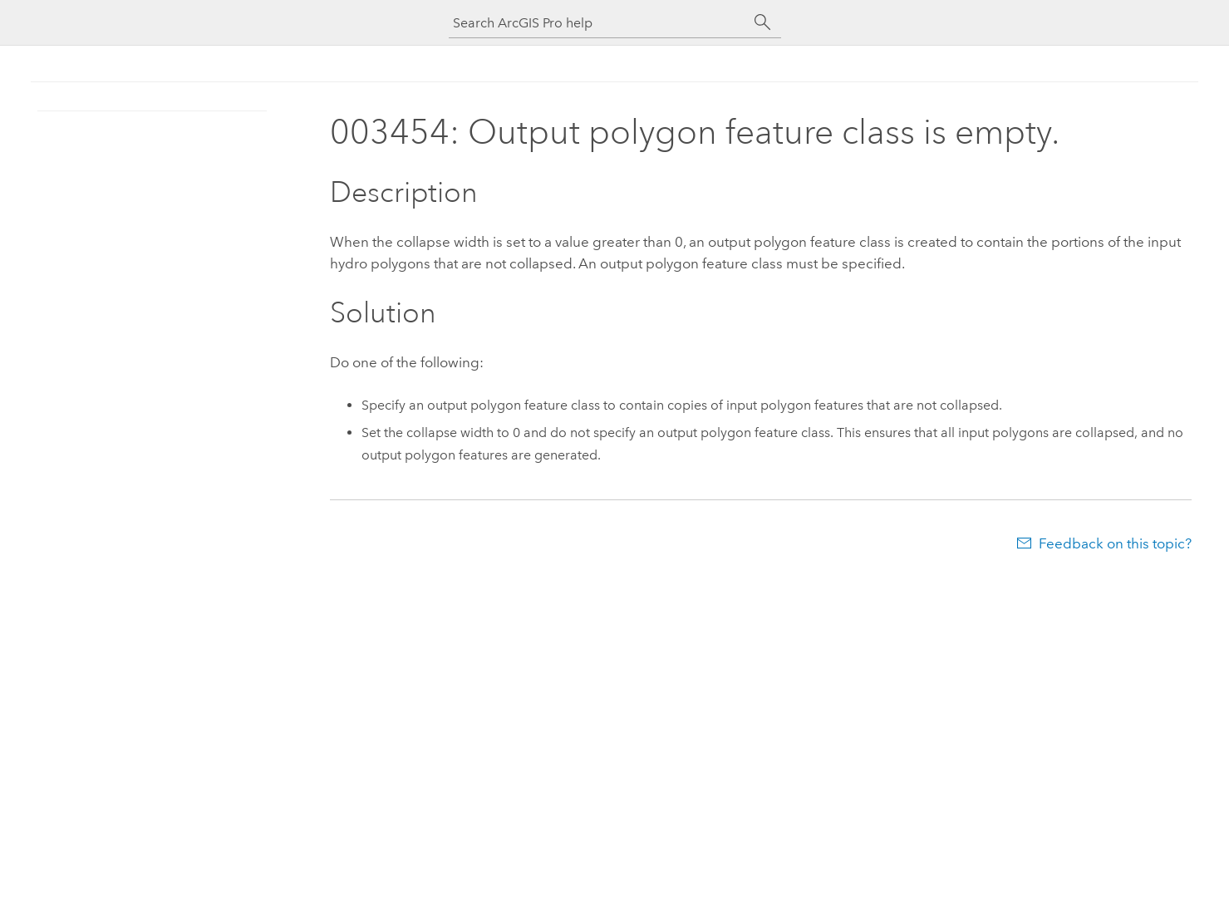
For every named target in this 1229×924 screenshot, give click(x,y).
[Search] (763, 22)
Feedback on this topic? (1115, 543)
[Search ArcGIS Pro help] (598, 22)
